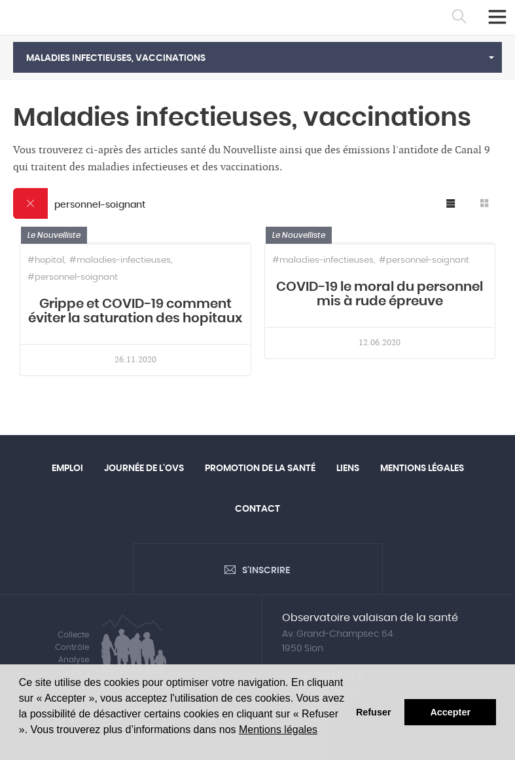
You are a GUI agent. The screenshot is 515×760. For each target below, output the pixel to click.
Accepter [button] (450, 712)
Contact (257, 509)
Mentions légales (278, 729)
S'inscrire (266, 570)
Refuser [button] (373, 712)
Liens (347, 468)
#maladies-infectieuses (120, 260)
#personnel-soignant (72, 277)
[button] (257, 57)
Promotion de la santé (260, 468)
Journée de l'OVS (144, 468)
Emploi (67, 468)
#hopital (45, 260)
